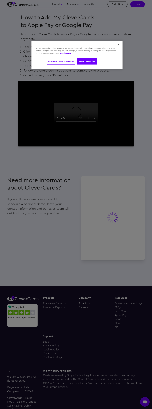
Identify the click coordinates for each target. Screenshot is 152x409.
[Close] (118, 44)
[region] (77, 55)
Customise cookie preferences (61, 61)
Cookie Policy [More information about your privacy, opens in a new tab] (65, 53)
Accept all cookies (87, 61)
